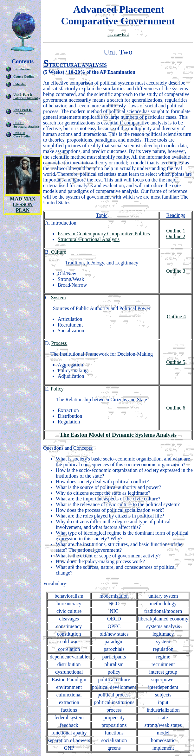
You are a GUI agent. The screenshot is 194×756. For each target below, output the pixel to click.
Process (59, 343)
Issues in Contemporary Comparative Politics (104, 233)
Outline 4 (176, 316)
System (58, 297)
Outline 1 (175, 230)
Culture (58, 252)
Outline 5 (175, 362)
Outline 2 (175, 236)
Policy (57, 388)
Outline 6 (175, 407)
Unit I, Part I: (22, 94)
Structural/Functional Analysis (89, 239)
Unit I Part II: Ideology (22, 111)
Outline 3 (175, 271)
